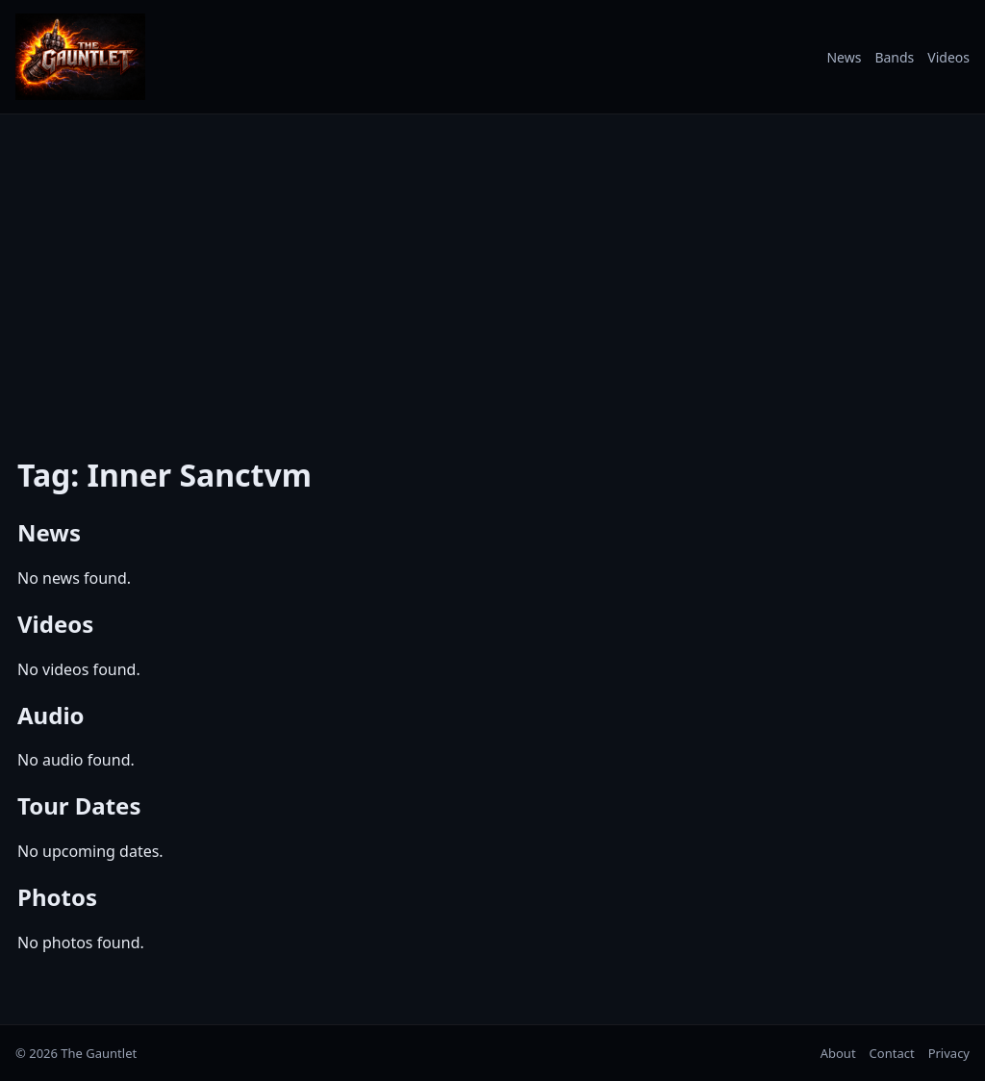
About (838, 1053)
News (843, 57)
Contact (892, 1053)
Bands (894, 57)
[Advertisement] (492, 272)
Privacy (949, 1053)
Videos (948, 57)
